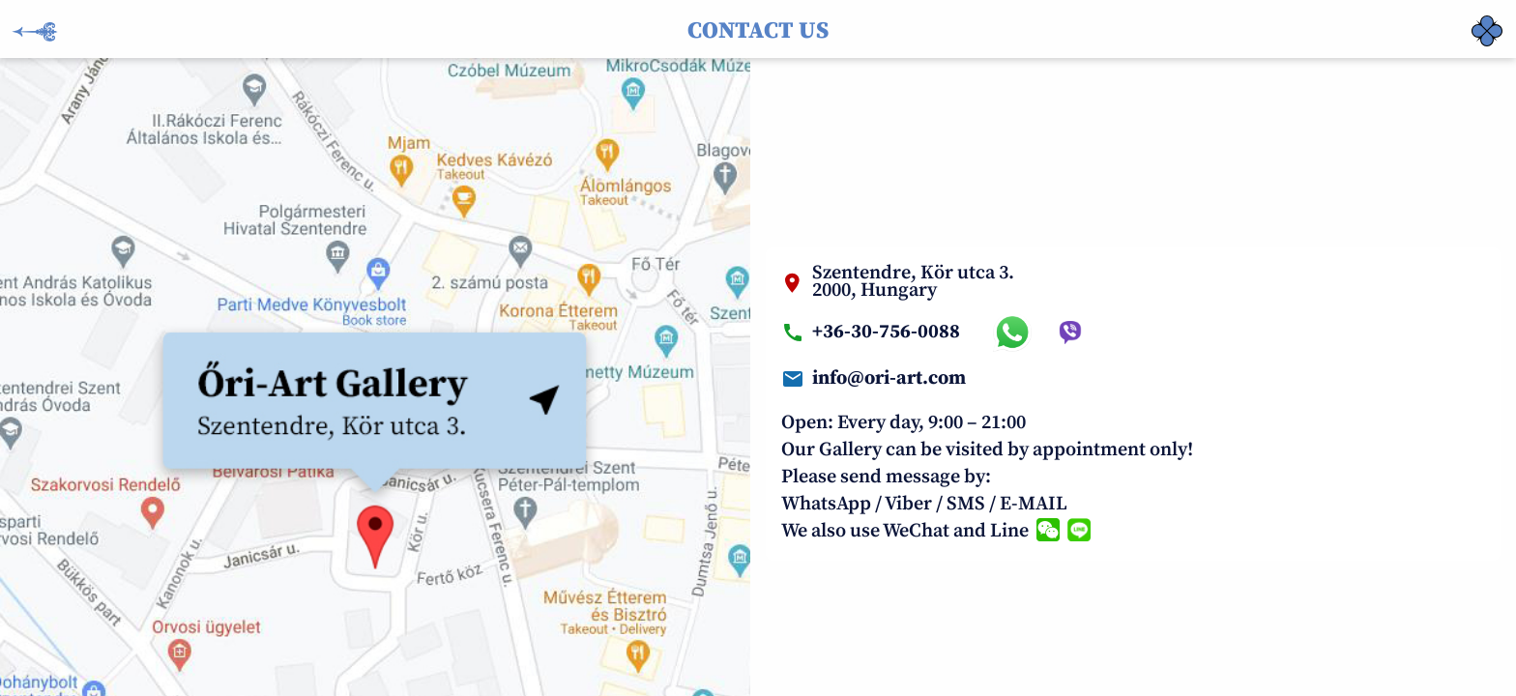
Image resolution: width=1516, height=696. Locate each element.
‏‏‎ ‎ (1474, 19)
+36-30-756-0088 (886, 332)
